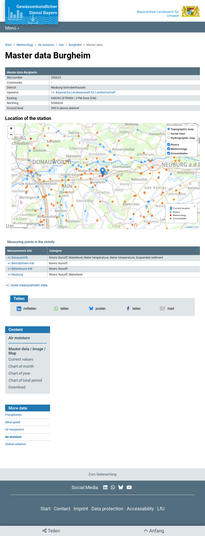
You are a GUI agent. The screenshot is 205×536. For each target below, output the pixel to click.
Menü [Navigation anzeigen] (11, 28)
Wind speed (12, 422)
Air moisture (46, 44)
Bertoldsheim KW (22, 263)
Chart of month (21, 366)
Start (8, 44)
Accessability (140, 508)
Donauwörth (19, 257)
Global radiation (15, 444)
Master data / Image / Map (27, 351)
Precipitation (13, 415)
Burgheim (75, 44)
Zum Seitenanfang (102, 474)
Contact (62, 508)
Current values (20, 359)
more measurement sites (29, 285)
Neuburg (17, 274)
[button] (102, 171)
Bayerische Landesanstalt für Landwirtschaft (85, 92)
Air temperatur (14, 429)
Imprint (81, 508)
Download (16, 387)
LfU (197, 227)
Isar (61, 44)
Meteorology (25, 44)
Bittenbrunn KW (21, 268)
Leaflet (188, 227)
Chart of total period (25, 380)
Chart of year (19, 373)
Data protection (107, 508)
